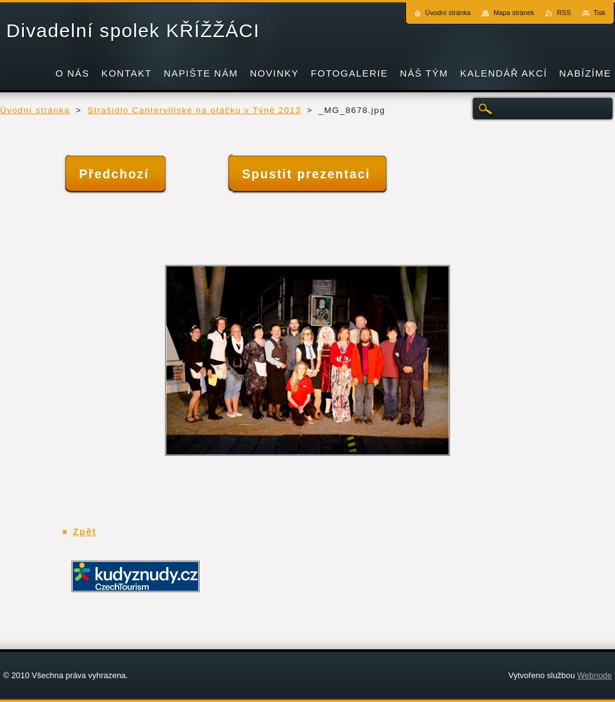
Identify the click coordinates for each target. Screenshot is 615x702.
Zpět (85, 531)
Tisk (600, 12)
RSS (563, 12)
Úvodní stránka (35, 110)
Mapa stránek (513, 12)
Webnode (594, 675)
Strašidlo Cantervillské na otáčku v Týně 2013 (194, 110)
